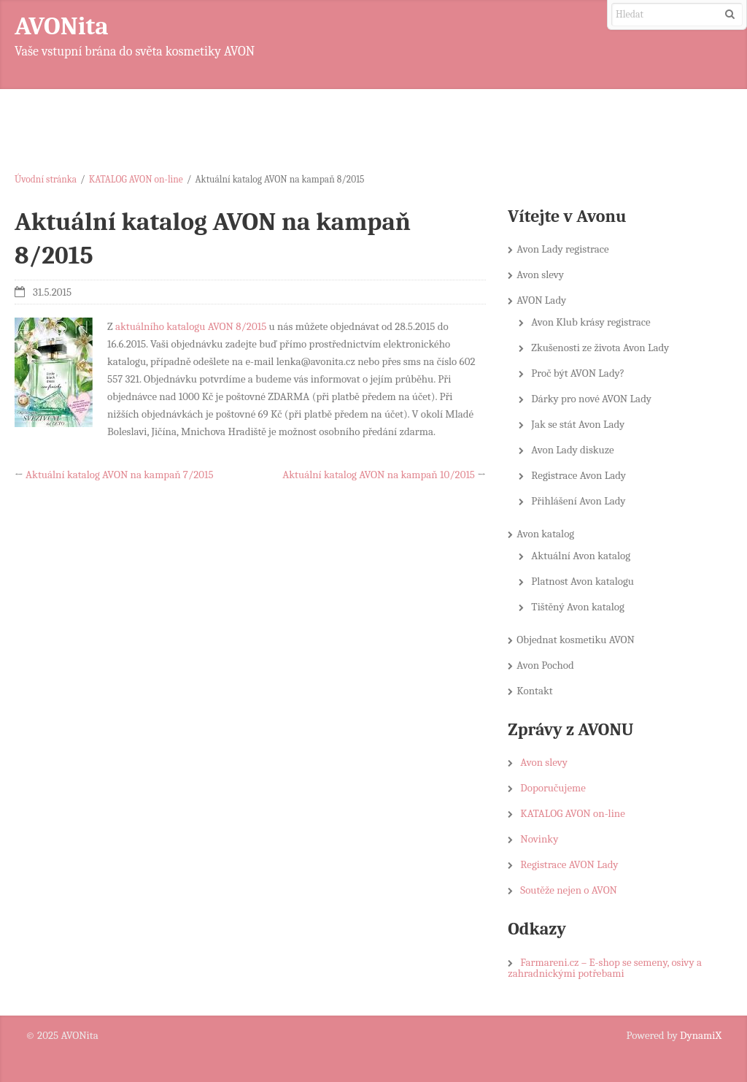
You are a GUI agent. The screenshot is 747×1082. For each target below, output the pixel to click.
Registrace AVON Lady (569, 864)
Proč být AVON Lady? (577, 373)
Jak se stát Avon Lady (577, 424)
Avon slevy (540, 274)
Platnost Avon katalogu (582, 581)
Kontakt (534, 690)
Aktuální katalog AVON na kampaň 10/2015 (378, 474)
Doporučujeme (552, 787)
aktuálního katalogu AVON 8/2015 (190, 326)
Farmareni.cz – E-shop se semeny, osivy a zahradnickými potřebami (605, 968)
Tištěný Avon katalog (577, 606)
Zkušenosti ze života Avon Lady (600, 347)
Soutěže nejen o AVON (568, 890)
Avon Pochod (545, 665)
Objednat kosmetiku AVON (575, 639)
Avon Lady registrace (562, 249)
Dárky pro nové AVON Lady (591, 398)
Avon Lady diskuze (572, 449)
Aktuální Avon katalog (580, 555)
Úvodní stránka (46, 179)
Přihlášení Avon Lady (578, 500)
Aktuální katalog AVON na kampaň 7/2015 (120, 474)
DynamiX (700, 1035)
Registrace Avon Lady (578, 475)
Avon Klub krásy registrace (590, 322)
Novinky (539, 838)
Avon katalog (545, 533)
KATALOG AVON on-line (136, 179)
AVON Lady (541, 300)
